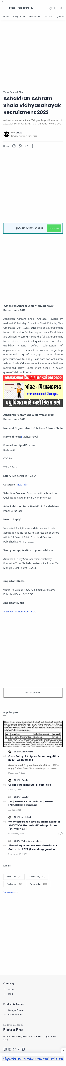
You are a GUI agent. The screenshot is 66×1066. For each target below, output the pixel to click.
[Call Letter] (48, 16)
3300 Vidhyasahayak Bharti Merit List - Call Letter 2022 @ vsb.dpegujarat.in (33, 847)
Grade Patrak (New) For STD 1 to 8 (29, 784)
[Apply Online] (19, 16)
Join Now (54, 228)
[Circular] (25, 780)
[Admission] (14, 877)
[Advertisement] (33, 57)
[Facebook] (5, 1049)
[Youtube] (18, 1049)
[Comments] (60, 833)
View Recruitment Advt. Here (19, 611)
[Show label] (10, 892)
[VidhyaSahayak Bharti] (31, 841)
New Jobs (22, 484)
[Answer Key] (34, 16)
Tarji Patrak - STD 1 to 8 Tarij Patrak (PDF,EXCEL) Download (30, 803)
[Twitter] (14, 1049)
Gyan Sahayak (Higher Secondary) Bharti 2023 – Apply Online (34, 758)
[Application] (14, 884)
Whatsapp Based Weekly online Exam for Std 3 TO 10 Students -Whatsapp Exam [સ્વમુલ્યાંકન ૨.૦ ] (34, 825)
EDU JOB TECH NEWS (22, 8)
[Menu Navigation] (5, 8)
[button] (50, 8)
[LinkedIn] (23, 1049)
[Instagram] (9, 1049)
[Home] (6, 16)
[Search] (55, 8)
